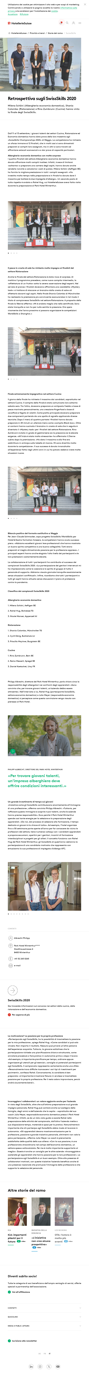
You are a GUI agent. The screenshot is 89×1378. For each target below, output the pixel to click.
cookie (54, 11)
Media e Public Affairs (44, 1325)
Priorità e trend (37, 33)
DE (40, 1354)
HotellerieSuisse (17, 33)
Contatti (44, 1308)
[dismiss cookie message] (84, 4)
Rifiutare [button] (24, 14)
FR (45, 1354)
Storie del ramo (55, 33)
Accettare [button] (12, 14)
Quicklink (44, 1316)
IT (49, 1354)
